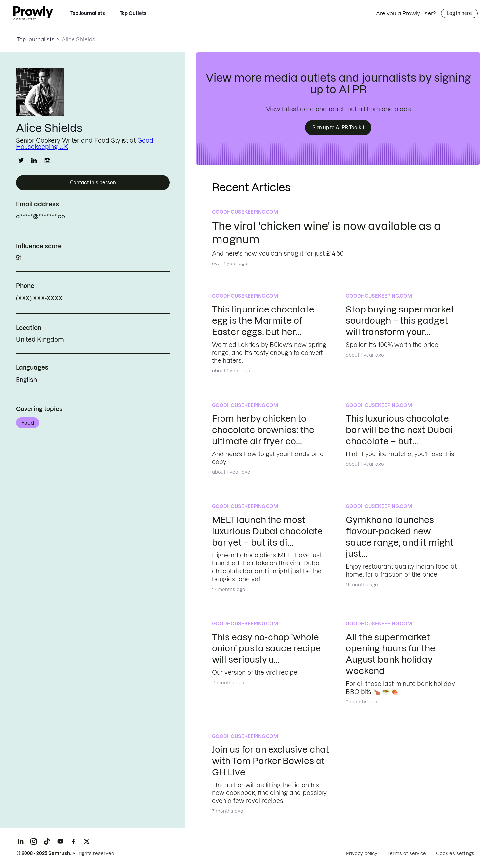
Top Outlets (133, 13)
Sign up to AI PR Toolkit (338, 127)
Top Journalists (87, 13)
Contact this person (93, 182)
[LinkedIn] (21, 841)
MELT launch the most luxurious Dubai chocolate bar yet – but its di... (267, 531)
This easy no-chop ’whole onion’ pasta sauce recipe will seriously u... (266, 648)
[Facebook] (73, 841)
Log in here (459, 13)
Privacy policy (361, 853)
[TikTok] (47, 841)
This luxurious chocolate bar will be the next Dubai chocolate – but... (399, 430)
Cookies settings (455, 853)
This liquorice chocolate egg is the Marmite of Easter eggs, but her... (263, 321)
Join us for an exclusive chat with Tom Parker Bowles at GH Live (270, 761)
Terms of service (406, 853)
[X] (87, 841)
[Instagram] (34, 841)
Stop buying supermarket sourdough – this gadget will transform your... (400, 321)
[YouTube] (60, 841)
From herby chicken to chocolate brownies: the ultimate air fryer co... (263, 430)
